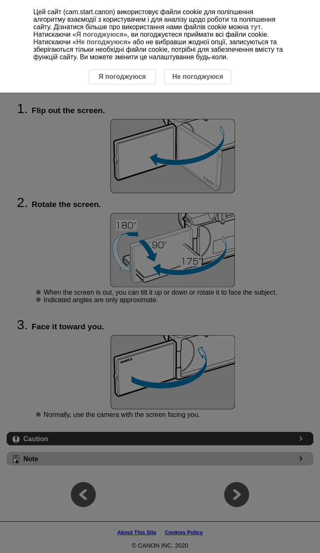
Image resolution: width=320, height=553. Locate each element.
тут (255, 26)
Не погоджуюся (101, 41)
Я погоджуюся (99, 34)
